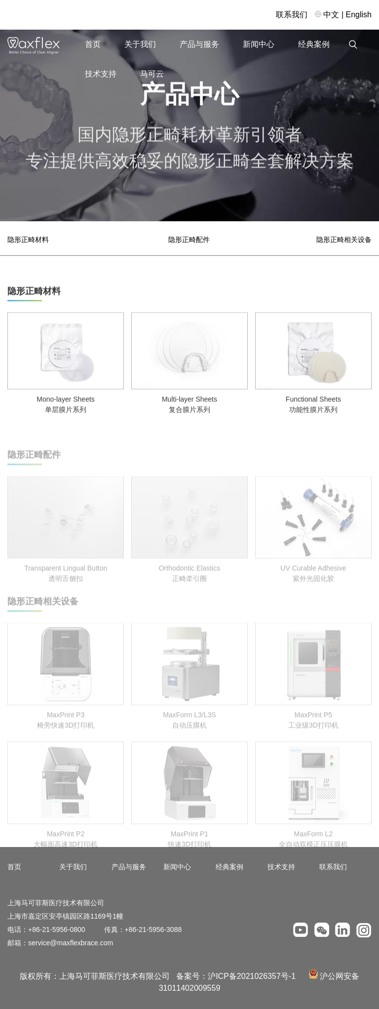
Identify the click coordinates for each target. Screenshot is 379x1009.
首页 (93, 44)
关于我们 (140, 44)
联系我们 (291, 14)
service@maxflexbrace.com (70, 943)
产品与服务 (199, 44)
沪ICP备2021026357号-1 (252, 976)
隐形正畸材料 (28, 239)
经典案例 (314, 44)
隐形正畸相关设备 (344, 239)
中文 (331, 14)
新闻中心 (258, 44)
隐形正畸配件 (189, 239)
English (359, 14)
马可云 (152, 74)
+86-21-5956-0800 (56, 929)
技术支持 (100, 74)
